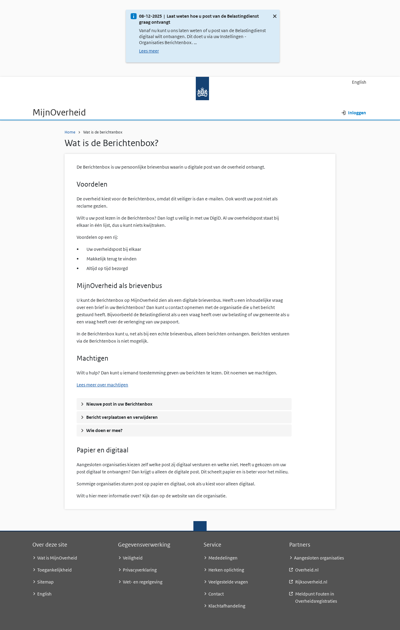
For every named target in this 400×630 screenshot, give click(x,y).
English (359, 82)
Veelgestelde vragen (228, 582)
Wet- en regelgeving (142, 582)
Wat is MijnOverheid (57, 558)
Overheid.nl (307, 570)
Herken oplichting (226, 570)
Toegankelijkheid (54, 570)
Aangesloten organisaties (319, 558)
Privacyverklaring (140, 570)
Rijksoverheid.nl (311, 582)
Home (70, 132)
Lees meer (149, 51)
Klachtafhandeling (226, 606)
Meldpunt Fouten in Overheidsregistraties (316, 597)
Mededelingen (223, 558)
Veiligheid (133, 558)
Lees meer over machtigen (102, 385)
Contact (216, 594)
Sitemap (45, 582)
